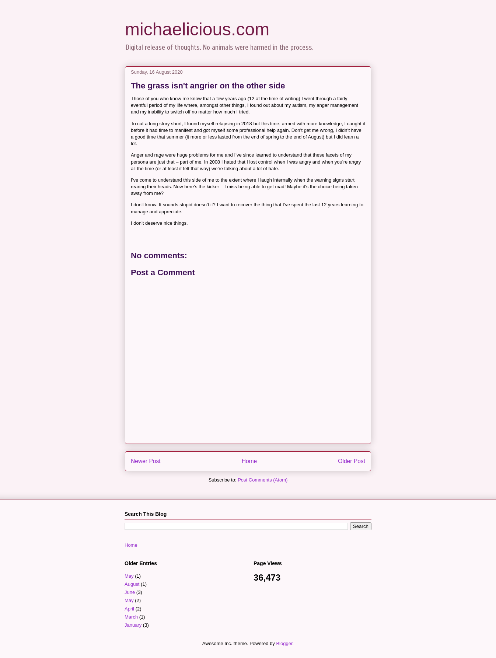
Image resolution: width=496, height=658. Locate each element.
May (129, 576)
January (133, 625)
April (129, 609)
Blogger (284, 643)
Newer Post (146, 461)
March (131, 617)
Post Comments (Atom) (262, 480)
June (130, 592)
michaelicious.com (197, 29)
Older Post (351, 461)
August (132, 584)
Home (249, 461)
